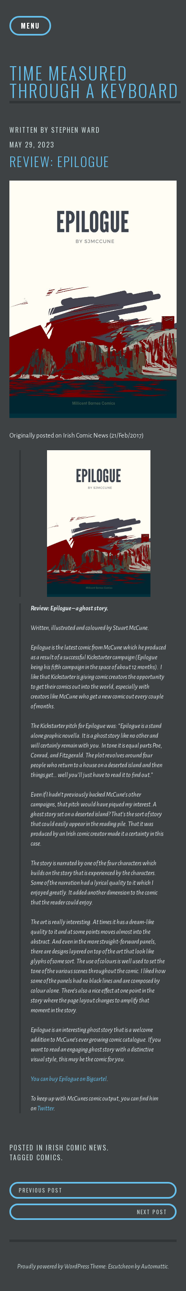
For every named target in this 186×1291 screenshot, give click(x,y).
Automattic (154, 1266)
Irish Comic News (76, 1148)
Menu (30, 26)
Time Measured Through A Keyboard (94, 81)
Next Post (157, 1211)
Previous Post (92, 1190)
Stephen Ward (75, 130)
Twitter (45, 1108)
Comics (48, 1157)
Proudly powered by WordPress (53, 1266)
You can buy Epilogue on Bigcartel (69, 1079)
